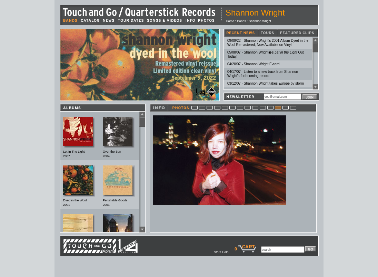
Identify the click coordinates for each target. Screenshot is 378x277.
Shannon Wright (260, 21)
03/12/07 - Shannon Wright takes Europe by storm (265, 83)
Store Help (224, 252)
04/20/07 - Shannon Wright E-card (253, 64)
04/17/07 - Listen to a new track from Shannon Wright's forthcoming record (262, 74)
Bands (241, 21)
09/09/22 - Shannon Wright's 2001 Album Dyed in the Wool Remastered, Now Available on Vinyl (267, 43)
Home (230, 21)
